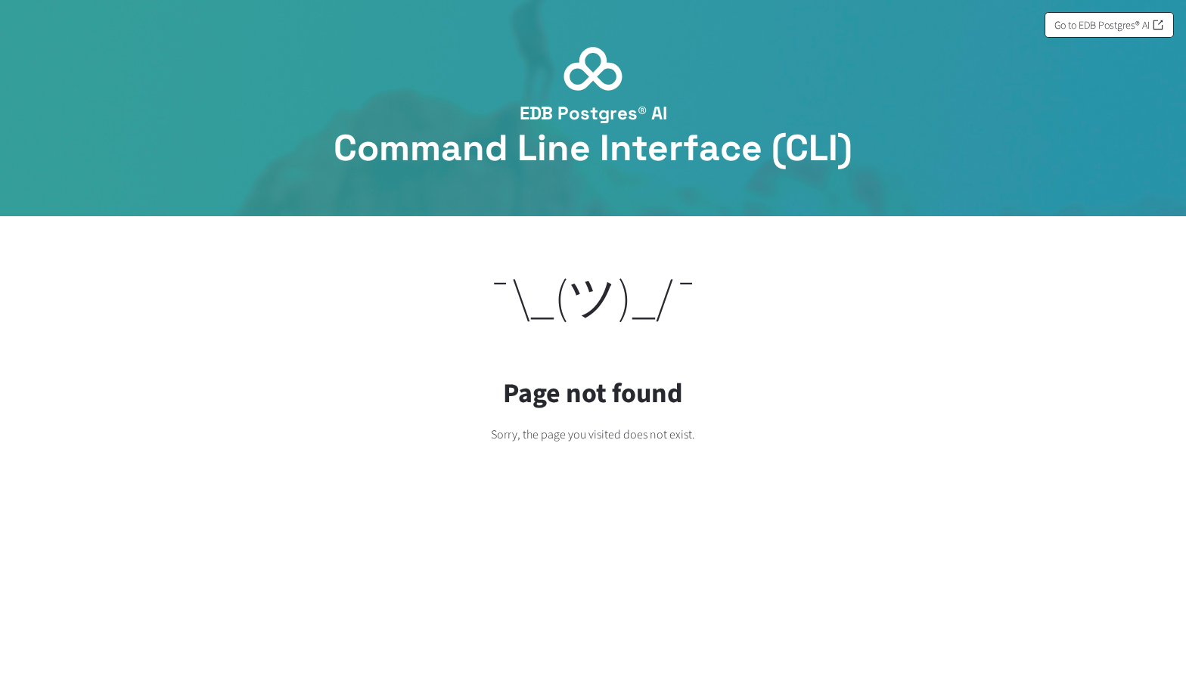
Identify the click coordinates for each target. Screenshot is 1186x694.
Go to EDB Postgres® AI (1109, 25)
